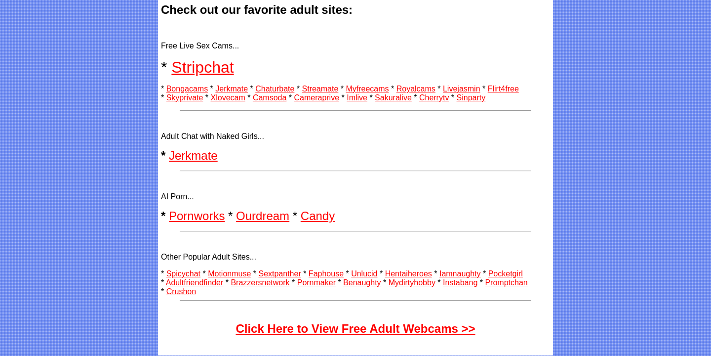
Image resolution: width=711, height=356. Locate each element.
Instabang (460, 282)
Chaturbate (274, 89)
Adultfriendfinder (195, 282)
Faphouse (326, 273)
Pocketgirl (505, 273)
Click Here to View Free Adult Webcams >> (355, 328)
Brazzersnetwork (260, 282)
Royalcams (415, 89)
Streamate (320, 89)
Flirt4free (503, 89)
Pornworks (197, 215)
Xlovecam (228, 97)
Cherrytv (434, 97)
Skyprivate (184, 97)
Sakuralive (393, 97)
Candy (318, 215)
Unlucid (364, 273)
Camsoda (269, 97)
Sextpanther (279, 273)
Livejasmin (461, 89)
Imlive (357, 97)
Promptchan (506, 282)
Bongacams (187, 89)
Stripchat (202, 67)
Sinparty (471, 97)
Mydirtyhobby (412, 282)
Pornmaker (316, 282)
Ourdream (262, 215)
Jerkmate (231, 89)
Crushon (181, 291)
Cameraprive (316, 97)
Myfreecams (367, 89)
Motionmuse (229, 273)
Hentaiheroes (408, 273)
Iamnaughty (460, 273)
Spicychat (183, 273)
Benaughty (362, 282)
